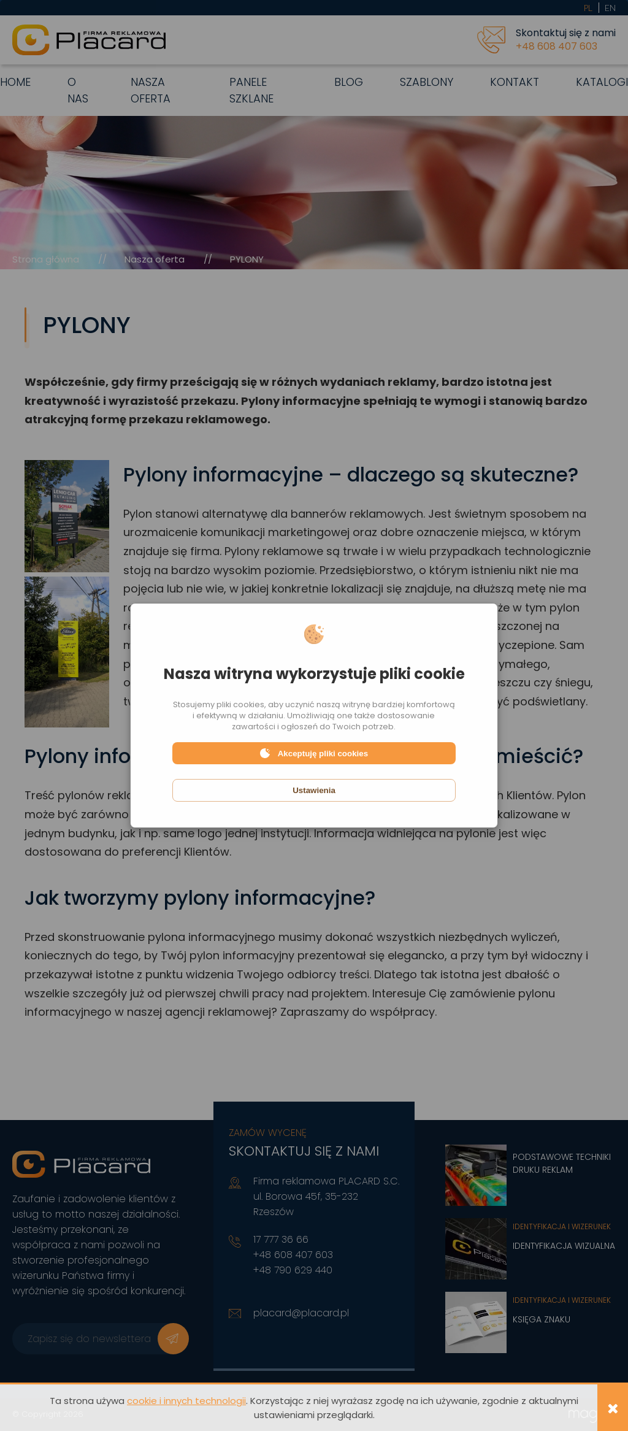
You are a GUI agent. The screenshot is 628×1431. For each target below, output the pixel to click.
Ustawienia (314, 790)
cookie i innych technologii (186, 1400)
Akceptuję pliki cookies (314, 753)
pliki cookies (240, 704)
